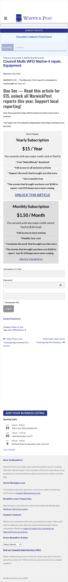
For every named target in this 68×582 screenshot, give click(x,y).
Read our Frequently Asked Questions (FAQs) (22, 549)
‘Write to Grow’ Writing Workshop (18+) (24, 428)
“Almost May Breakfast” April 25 (22, 436)
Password (7, 280)
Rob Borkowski (37, 58)
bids (10, 330)
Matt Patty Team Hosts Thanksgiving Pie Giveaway (50, 340)
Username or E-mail (12, 269)
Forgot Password (11, 318)
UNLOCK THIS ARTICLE (32, 195)
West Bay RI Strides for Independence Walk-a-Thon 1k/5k (30, 444)
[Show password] (60, 285)
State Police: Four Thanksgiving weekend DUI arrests (16, 342)
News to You (17, 327)
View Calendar (9, 450)
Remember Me (11, 302)
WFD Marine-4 (19, 330)
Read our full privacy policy (15, 509)
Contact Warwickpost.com (28, 493)
